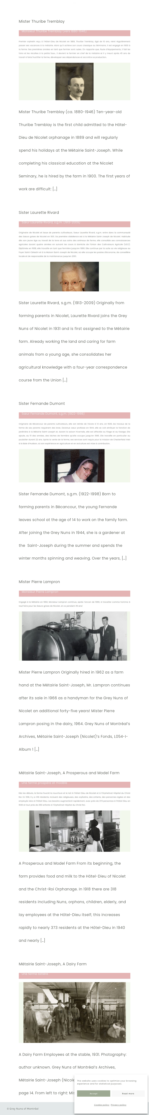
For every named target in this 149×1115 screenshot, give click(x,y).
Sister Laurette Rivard (39, 212)
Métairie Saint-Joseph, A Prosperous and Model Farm (69, 772)
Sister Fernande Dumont (42, 403)
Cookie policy (101, 1105)
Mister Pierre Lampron (39, 581)
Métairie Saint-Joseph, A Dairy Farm (53, 964)
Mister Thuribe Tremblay (42, 21)
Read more (128, 1093)
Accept (94, 1093)
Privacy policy (118, 1105)
